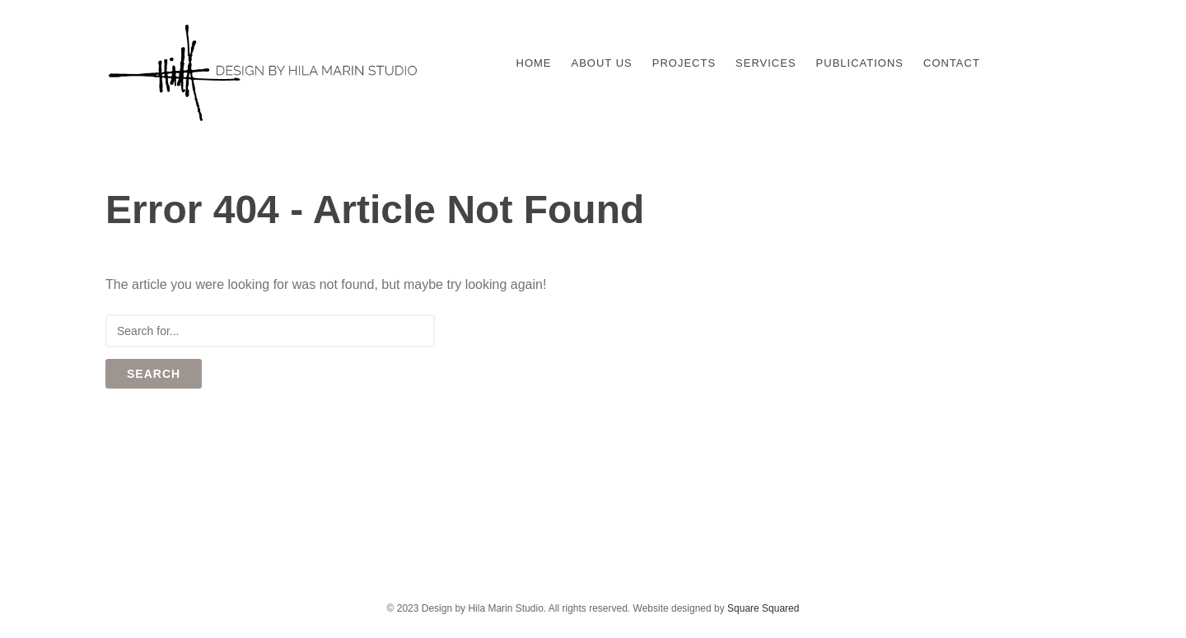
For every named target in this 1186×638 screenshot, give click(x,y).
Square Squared (763, 608)
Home (534, 63)
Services (765, 63)
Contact (951, 63)
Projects (684, 63)
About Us (602, 63)
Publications (860, 63)
